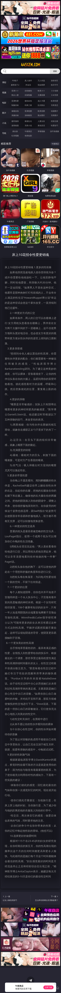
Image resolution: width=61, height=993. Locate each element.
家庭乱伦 (28, 121)
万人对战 (41, 80)
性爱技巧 (54, 125)
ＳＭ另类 (54, 95)
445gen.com (30, 64)
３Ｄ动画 (54, 90)
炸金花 (28, 85)
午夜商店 (28, 131)
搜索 (55, 71)
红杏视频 (15, 135)
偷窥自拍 (15, 111)
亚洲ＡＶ (15, 90)
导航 (4, 133)
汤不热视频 (54, 131)
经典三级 (28, 105)
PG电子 (15, 80)
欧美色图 (41, 111)
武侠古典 (54, 121)
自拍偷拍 (28, 90)
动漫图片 (54, 111)
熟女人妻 (15, 95)
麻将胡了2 (15, 85)
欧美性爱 (54, 101)
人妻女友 (41, 121)
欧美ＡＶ (41, 90)
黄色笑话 (41, 125)
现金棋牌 (41, 85)
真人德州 (28, 80)
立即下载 (48, 987)
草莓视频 (41, 131)
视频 (4, 92)
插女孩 (15, 131)
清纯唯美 (28, 115)
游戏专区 (54, 80)
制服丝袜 (15, 105)
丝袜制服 (28, 95)
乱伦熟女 (41, 105)
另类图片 (54, 115)
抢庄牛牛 (54, 85)
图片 (4, 112)
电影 (4, 102)
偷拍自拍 (28, 101)
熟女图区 (41, 115)
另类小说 (28, 125)
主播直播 (41, 95)
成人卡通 (41, 101)
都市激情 (15, 121)
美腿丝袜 (15, 115)
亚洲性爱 (15, 101)
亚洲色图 (28, 111)
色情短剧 (28, 135)
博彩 (4, 82)
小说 (4, 123)
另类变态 (54, 105)
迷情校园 (15, 125)
